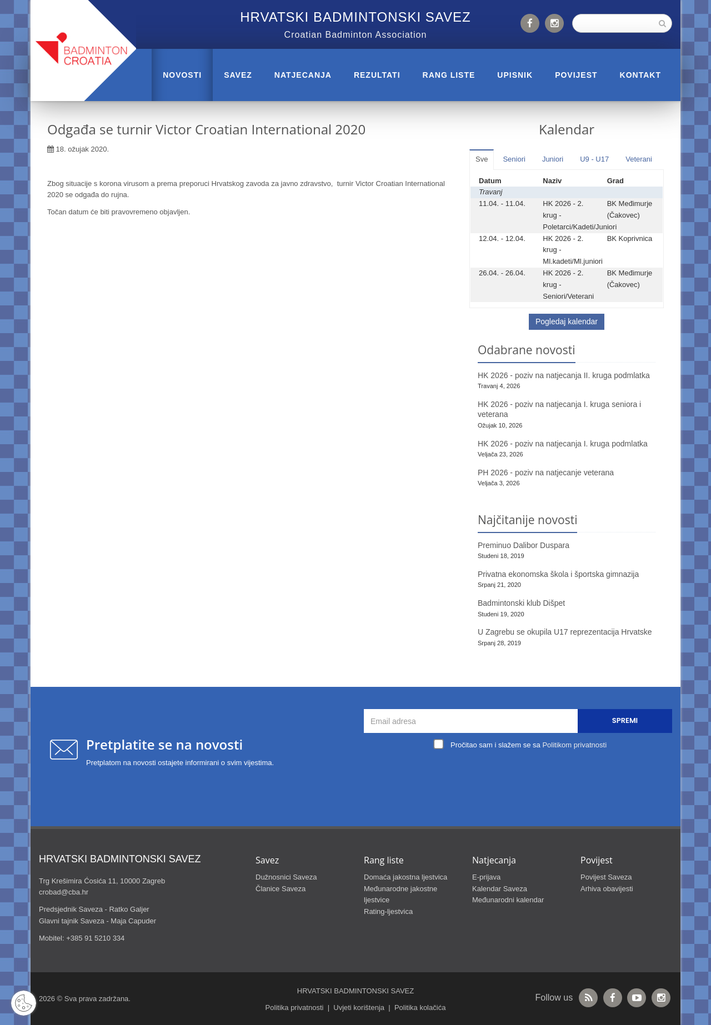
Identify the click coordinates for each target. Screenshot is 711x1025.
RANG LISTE (449, 75)
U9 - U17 (594, 159)
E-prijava (486, 877)
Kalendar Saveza (499, 889)
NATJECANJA (303, 75)
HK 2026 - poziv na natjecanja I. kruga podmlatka (563, 443)
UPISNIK (515, 75)
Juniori (552, 159)
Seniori (514, 159)
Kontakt (640, 75)
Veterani (638, 159)
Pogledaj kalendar (566, 321)
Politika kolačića (420, 1007)
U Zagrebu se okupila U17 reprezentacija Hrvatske (565, 631)
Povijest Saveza (606, 877)
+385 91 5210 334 (95, 938)
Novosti (182, 75)
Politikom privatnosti (574, 745)
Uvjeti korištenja (358, 1007)
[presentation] (521, 778)
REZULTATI (377, 75)
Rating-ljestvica (388, 911)
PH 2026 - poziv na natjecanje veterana (546, 472)
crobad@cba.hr (63, 892)
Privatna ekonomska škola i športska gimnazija (558, 574)
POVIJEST (576, 75)
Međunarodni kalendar (508, 900)
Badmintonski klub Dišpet (521, 603)
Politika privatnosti (295, 1007)
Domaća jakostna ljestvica (405, 877)
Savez (238, 75)
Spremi (625, 720)
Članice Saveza (281, 889)
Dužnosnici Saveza (286, 877)
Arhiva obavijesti (606, 889)
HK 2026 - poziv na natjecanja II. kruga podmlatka (564, 375)
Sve (481, 159)
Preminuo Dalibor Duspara (523, 545)
